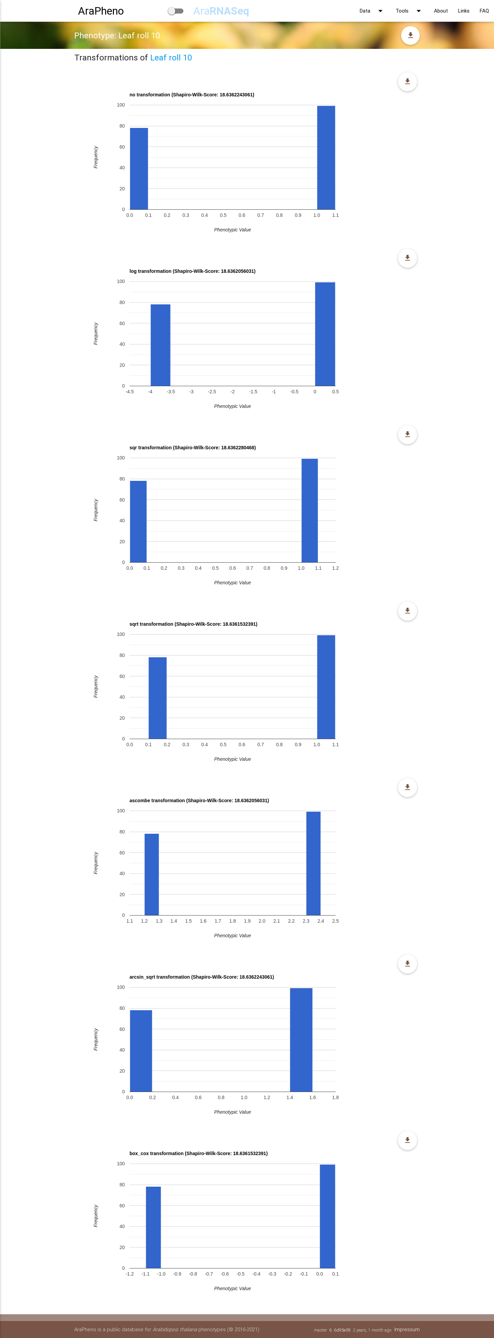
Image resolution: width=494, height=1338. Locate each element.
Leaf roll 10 (171, 57)
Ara (221, 10)
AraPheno (101, 10)
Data (373, 11)
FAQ (484, 10)
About (441, 10)
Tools (410, 11)
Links (464, 10)
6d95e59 (342, 1330)
